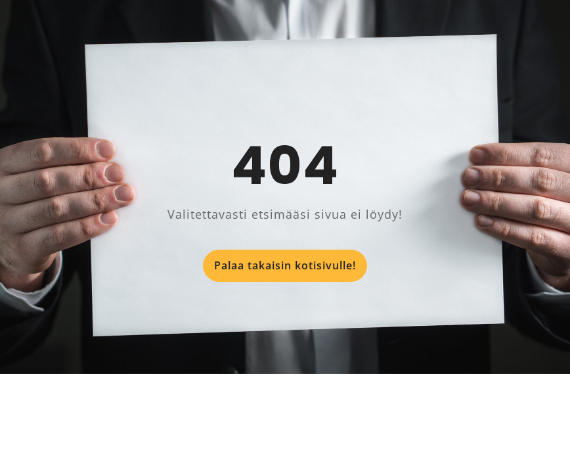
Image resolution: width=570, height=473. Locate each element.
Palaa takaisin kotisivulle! (285, 265)
